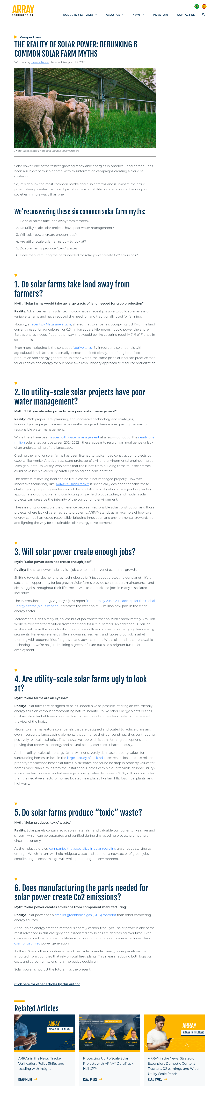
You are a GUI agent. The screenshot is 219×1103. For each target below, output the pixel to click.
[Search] (202, 14)
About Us (115, 15)
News (138, 15)
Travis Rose (40, 62)
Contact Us (186, 15)
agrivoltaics (83, 348)
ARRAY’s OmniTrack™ (72, 484)
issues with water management (74, 437)
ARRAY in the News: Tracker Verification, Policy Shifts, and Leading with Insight (41, 1063)
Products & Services (79, 15)
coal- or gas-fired (27, 943)
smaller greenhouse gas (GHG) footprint (85, 915)
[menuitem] (196, 6)
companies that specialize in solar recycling (82, 848)
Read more (28, 1079)
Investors (161, 15)
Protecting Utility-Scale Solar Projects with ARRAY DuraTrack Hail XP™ (108, 1063)
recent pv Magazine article (51, 324)
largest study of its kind (85, 758)
